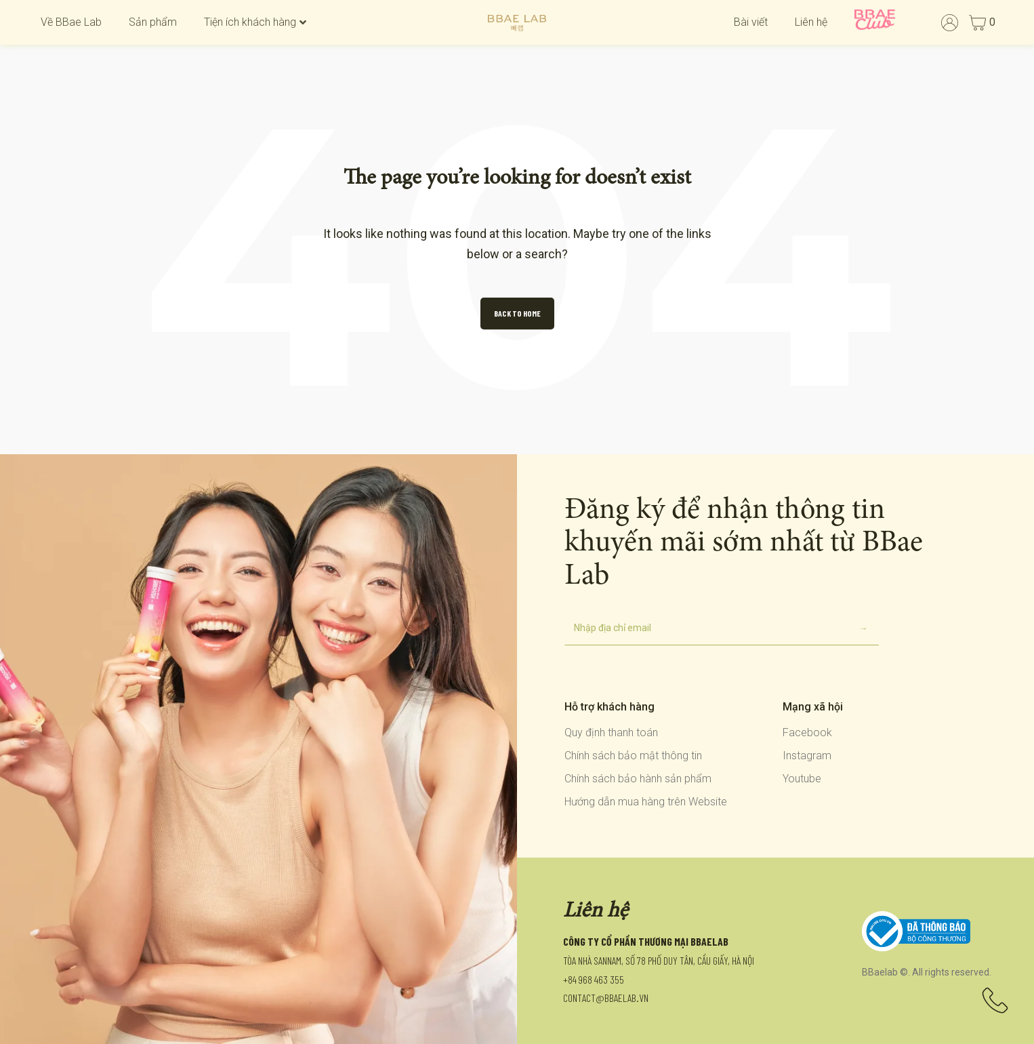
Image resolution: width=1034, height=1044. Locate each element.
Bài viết (751, 22)
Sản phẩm (153, 22)
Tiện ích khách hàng (255, 22)
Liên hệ (811, 22)
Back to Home (517, 313)
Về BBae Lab (71, 22)
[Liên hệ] (995, 1005)
